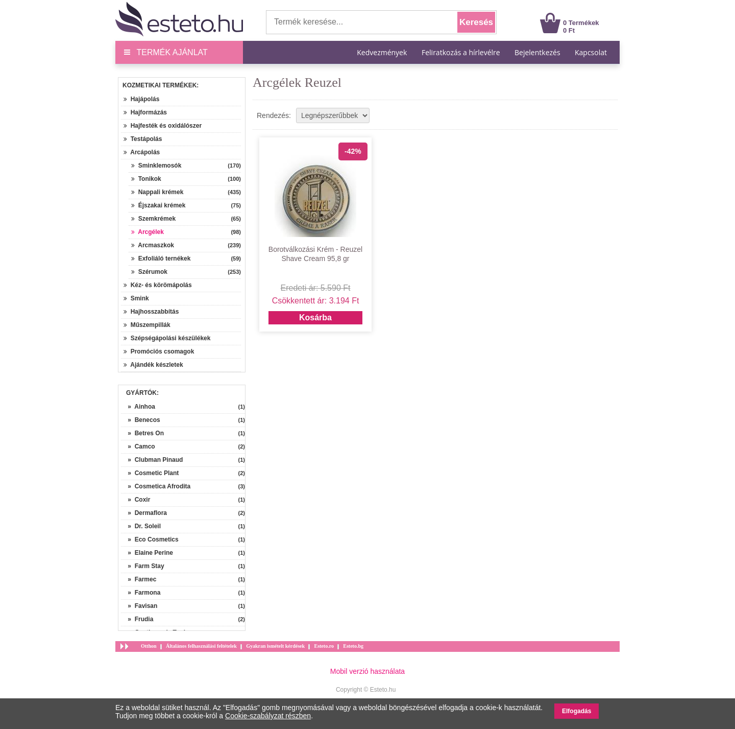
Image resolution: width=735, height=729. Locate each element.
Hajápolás (141, 99)
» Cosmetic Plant (150, 473)
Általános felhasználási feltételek (201, 646)
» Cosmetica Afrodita (155, 486)
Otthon (149, 646)
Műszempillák (147, 324)
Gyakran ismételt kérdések (275, 646)
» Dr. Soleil (141, 526)
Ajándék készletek (153, 364)
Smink (136, 298)
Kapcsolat (591, 52)
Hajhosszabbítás (151, 311)
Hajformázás (145, 112)
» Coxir (135, 499)
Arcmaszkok (152, 245)
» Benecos (140, 420)
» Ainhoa (138, 406)
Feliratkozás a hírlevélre (461, 52)
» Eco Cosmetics (150, 539)
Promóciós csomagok (159, 351)
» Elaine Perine (147, 552)
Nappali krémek (157, 192)
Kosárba (315, 317)
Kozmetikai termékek (159, 85)
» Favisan (139, 605)
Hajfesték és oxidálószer (163, 125)
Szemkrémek (153, 218)
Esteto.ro (323, 646)
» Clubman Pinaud (152, 459)
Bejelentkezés (537, 52)
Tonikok (146, 178)
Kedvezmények (383, 52)
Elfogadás (576, 711)
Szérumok (149, 271)
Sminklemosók (156, 165)
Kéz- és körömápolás (158, 285)
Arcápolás (142, 152)
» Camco (138, 446)
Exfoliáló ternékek (160, 258)
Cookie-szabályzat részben (268, 716)
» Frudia (137, 619)
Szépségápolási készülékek (167, 338)
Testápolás (143, 139)
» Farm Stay (142, 566)
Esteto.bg (353, 646)
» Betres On (142, 433)
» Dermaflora (144, 512)
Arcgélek (147, 232)
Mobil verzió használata (367, 671)
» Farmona (140, 592)
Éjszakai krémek (158, 205)
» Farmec (138, 579)
